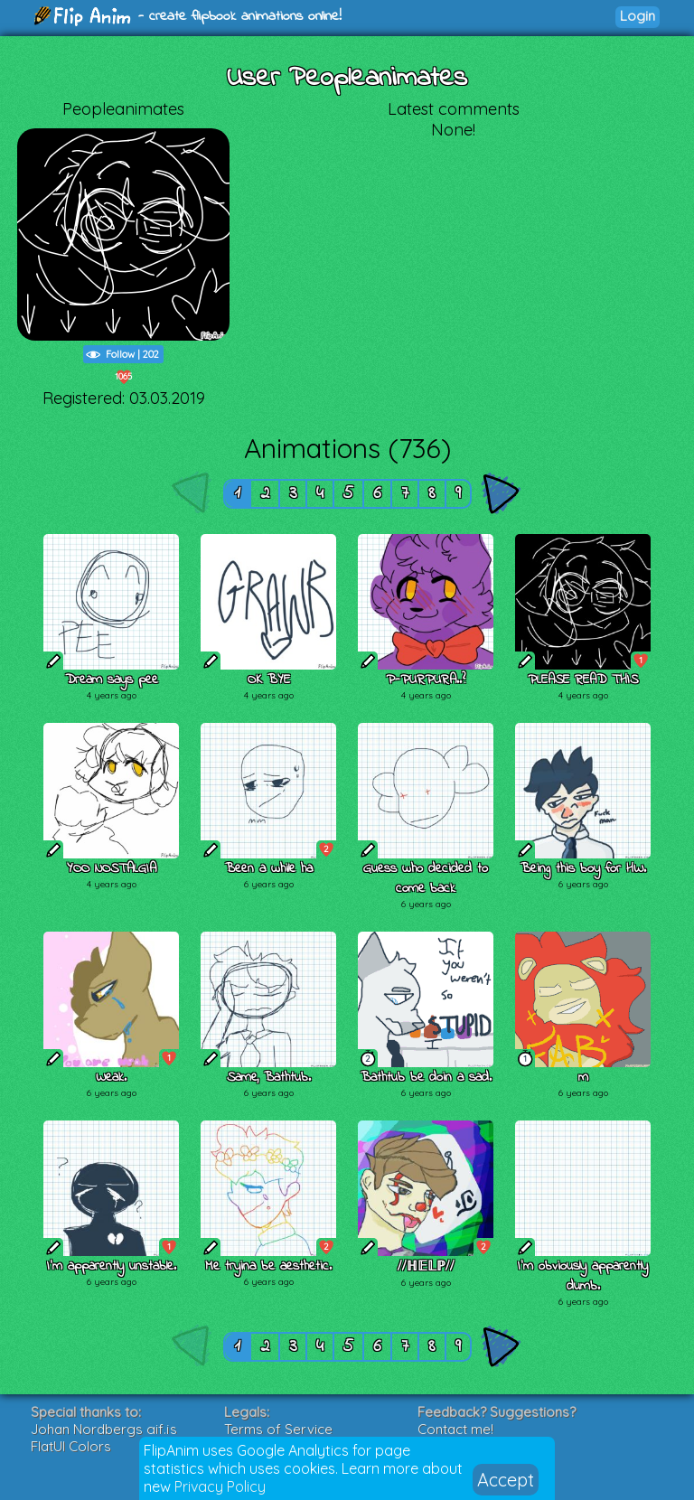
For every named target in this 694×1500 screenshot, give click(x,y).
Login (637, 15)
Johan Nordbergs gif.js (104, 1429)
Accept (505, 1479)
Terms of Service (278, 1429)
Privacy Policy (220, 1486)
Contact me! (455, 1429)
